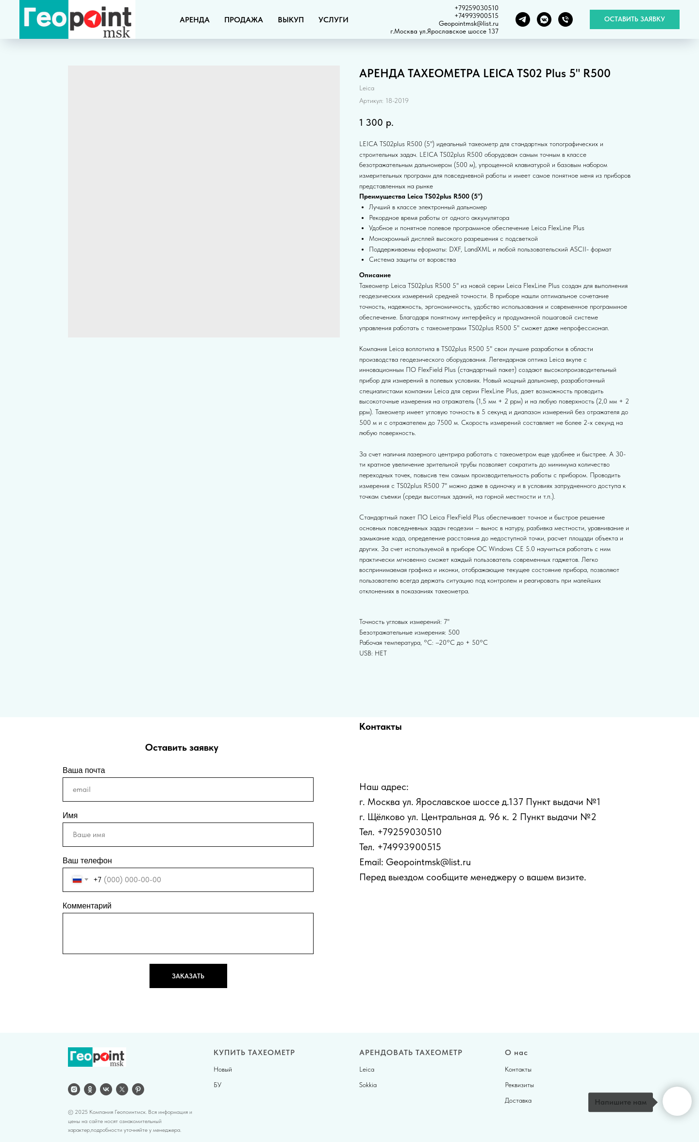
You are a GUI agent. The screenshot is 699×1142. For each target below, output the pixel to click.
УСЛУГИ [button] (333, 19)
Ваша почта (84, 770)
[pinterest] (138, 1089)
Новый (223, 1069)
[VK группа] (544, 19)
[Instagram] (74, 1089)
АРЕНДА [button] (195, 19)
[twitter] (122, 1089)
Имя (70, 815)
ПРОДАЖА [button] (243, 19)
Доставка (518, 1100)
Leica (366, 1069)
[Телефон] (565, 19)
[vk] (106, 1089)
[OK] (90, 1089)
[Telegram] (523, 19)
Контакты (518, 1069)
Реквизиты (519, 1085)
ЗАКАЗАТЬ (188, 976)
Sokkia (368, 1085)
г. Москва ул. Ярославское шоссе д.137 (441, 801)
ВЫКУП (291, 19)
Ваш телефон (87, 860)
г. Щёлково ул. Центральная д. (422, 817)
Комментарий (87, 906)
